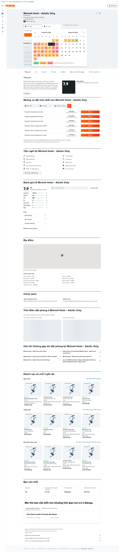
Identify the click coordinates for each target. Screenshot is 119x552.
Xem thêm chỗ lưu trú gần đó (93, 378)
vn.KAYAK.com (26, 548)
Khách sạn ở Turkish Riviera (64, 548)
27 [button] (46, 55)
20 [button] (46, 51)
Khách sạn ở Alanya (55, 517)
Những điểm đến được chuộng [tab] (49, 508)
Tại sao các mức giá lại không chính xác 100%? (63, 541)
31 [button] (35, 59)
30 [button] (57, 55)
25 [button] (38, 55)
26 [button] (42, 55)
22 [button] (53, 51)
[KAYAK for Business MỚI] (3, 27)
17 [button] (35, 51)
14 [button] (49, 48)
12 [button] (42, 48)
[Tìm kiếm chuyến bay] (3, 10)
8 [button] (53, 44)
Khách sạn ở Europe (41, 548)
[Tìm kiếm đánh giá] (70, 188)
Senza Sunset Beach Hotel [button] (30, 398)
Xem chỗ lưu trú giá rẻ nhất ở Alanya (92, 409)
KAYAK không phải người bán (63, 535)
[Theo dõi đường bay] (3, 24)
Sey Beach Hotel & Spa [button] (68, 429)
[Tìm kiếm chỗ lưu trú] (3, 13)
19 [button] (42, 51)
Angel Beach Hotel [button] (48, 429)
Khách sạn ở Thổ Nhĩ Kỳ (52, 548)
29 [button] (53, 55)
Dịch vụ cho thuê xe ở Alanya (33, 517)
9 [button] (69, 44)
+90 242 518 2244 (28, 19)
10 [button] (35, 48)
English (32, 1)
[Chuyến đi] (3, 31)
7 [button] (49, 44)
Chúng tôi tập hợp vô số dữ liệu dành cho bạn (63, 538)
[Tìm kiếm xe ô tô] (3, 16)
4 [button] (38, 44)
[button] (117, 1)
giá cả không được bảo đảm (51, 531)
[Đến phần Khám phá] (3, 21)
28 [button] (49, 55)
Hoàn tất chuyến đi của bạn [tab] (33, 508)
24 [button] (35, 55)
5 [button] (42, 44)
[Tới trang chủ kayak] (10, 6)
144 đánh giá (32, 21)
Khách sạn (33, 548)
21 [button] (49, 51)
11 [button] (38, 48)
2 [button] (69, 40)
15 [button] (53, 48)
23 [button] (57, 51)
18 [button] (38, 51)
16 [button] (57, 48)
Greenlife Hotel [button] (86, 398)
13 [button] (46, 48)
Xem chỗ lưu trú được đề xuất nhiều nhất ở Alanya (88, 442)
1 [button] (53, 40)
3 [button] (35, 44)
